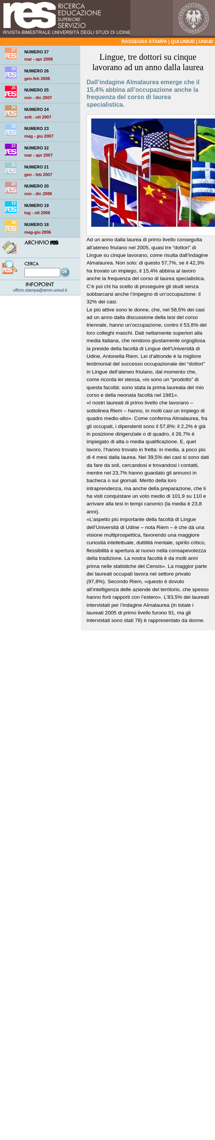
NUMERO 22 (36, 148)
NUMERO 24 (36, 109)
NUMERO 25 (36, 90)
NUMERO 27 (36, 52)
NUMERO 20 (36, 186)
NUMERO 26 (36, 71)
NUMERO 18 (36, 224)
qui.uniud (183, 41)
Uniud (206, 41)
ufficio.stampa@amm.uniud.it (40, 288)
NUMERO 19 (36, 205)
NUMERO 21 (36, 167)
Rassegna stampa (144, 41)
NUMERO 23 (36, 128)
